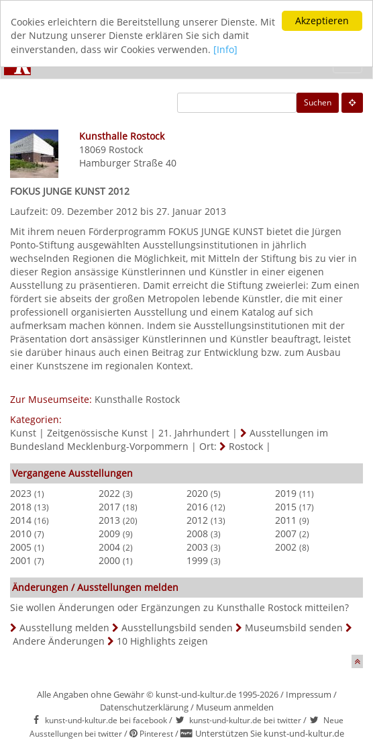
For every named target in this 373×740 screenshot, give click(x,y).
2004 (109, 547)
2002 (286, 547)
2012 (197, 520)
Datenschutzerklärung (144, 707)
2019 (286, 493)
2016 (197, 506)
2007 (286, 533)
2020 (197, 493)
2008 (197, 533)
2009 (109, 533)
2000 (109, 560)
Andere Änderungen (59, 641)
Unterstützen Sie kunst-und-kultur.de (269, 733)
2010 (21, 533)
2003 (197, 547)
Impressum (308, 694)
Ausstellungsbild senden (177, 627)
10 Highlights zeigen (162, 641)
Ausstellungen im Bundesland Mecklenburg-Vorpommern (169, 439)
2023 (21, 493)
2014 (21, 520)
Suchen (317, 102)
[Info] (225, 49)
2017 (109, 506)
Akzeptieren (322, 20)
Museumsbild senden (294, 627)
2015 (286, 506)
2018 (21, 506)
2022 (109, 493)
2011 (286, 520)
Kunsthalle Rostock (137, 399)
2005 (21, 547)
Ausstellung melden (64, 627)
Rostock (126, 149)
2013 (109, 520)
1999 (197, 560)
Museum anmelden (235, 707)
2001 (21, 560)
